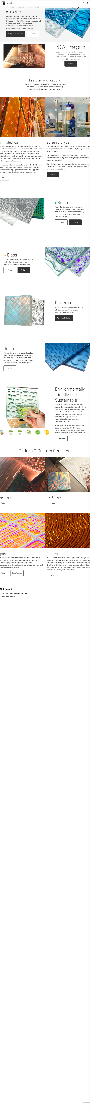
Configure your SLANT (15, 34)
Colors (61, 222)
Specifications (17, 573)
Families (29, 8)
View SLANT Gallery (64, 318)
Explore (70, 64)
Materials (20, 8)
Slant (37, 8)
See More (61, 438)
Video (33, 34)
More (53, 174)
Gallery (75, 222)
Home (12, 8)
